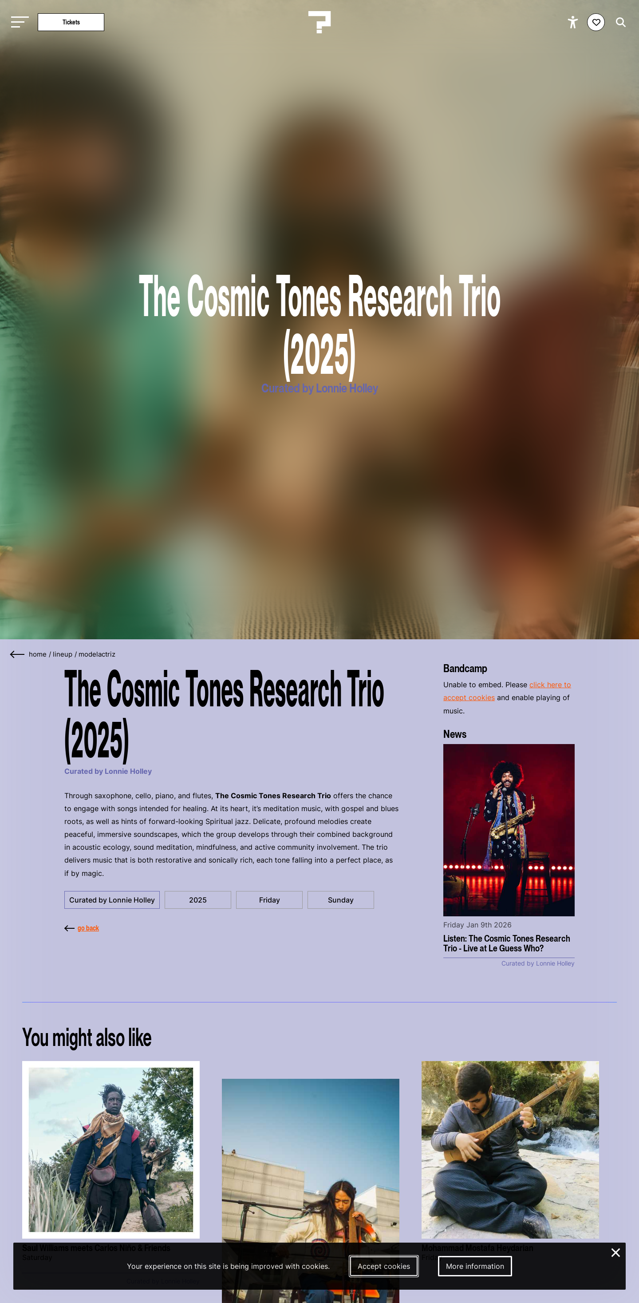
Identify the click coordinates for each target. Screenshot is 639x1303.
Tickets (71, 22)
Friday (269, 899)
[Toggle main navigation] (18, 22)
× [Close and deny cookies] (616, 1251)
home (38, 654)
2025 (198, 899)
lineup (62, 654)
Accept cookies (384, 1266)
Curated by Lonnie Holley (112, 899)
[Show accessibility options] (574, 22)
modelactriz (97, 654)
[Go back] (17, 654)
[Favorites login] (596, 22)
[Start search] (618, 22)
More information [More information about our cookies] (475, 1266)
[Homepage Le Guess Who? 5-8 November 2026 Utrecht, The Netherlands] (319, 22)
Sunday (341, 899)
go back (81, 927)
